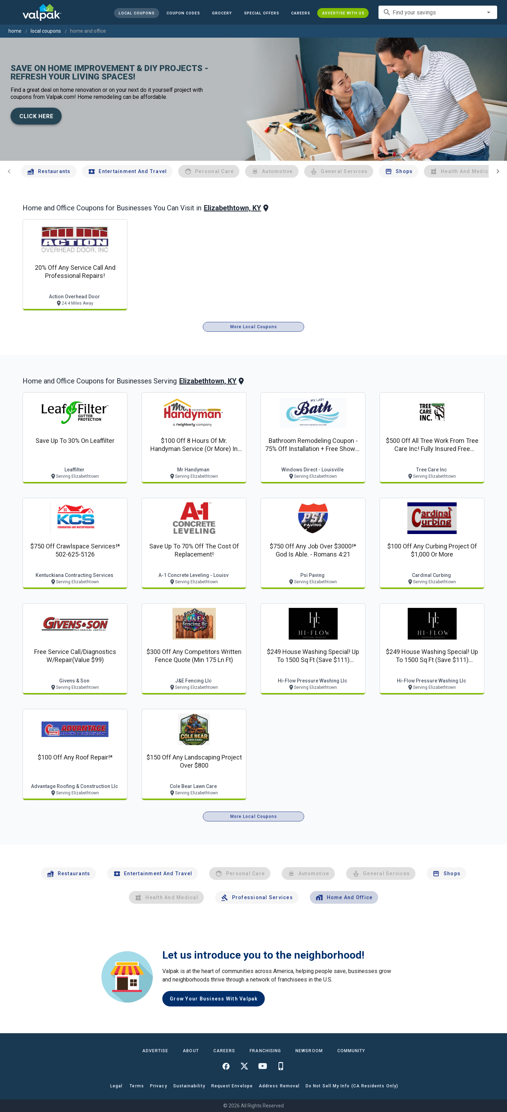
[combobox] (437, 12)
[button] (261, 13)
